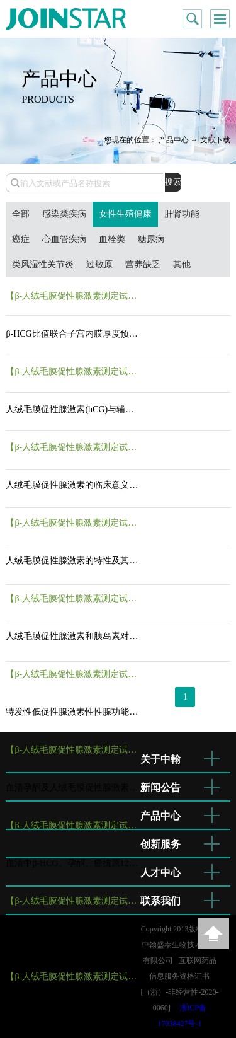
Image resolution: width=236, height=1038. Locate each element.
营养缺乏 (142, 264)
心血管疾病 (64, 239)
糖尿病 (151, 239)
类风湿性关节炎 (43, 264)
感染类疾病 (64, 214)
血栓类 (112, 239)
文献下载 (215, 140)
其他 (182, 264)
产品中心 (174, 140)
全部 (21, 214)
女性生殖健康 (125, 214)
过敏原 (99, 264)
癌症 (21, 239)
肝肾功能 (181, 214)
